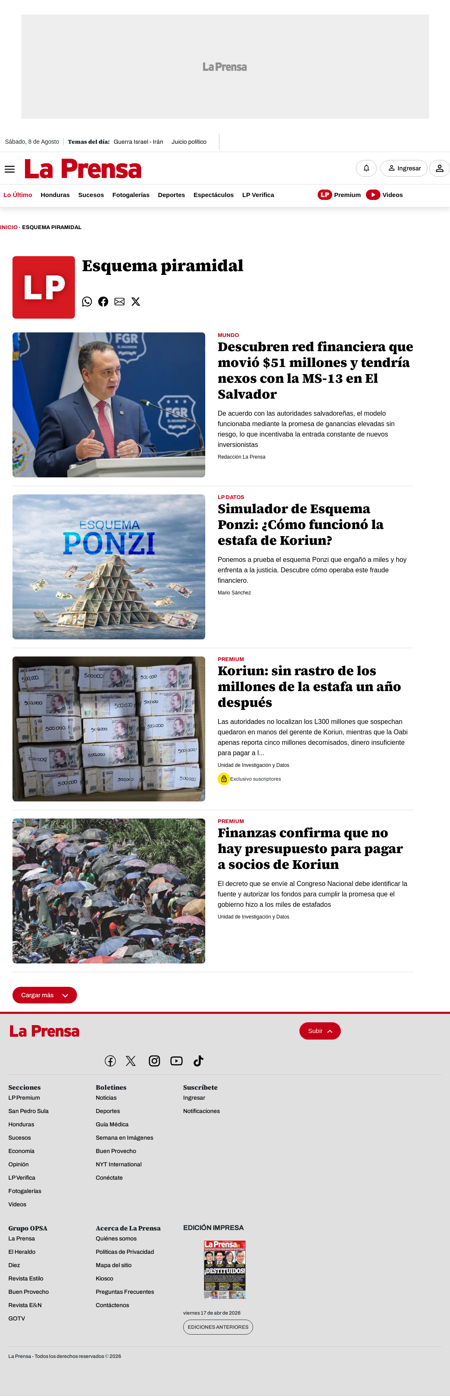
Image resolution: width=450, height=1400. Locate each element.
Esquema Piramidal (52, 228)
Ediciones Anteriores (218, 1328)
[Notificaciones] (366, 168)
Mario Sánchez (234, 593)
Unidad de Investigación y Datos (253, 766)
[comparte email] (119, 302)
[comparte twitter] (136, 302)
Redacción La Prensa (242, 457)
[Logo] (62, 169)
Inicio (8, 228)
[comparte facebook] (103, 302)
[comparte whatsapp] (87, 302)
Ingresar (409, 168)
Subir (320, 1031)
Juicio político (189, 142)
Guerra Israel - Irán (138, 142)
